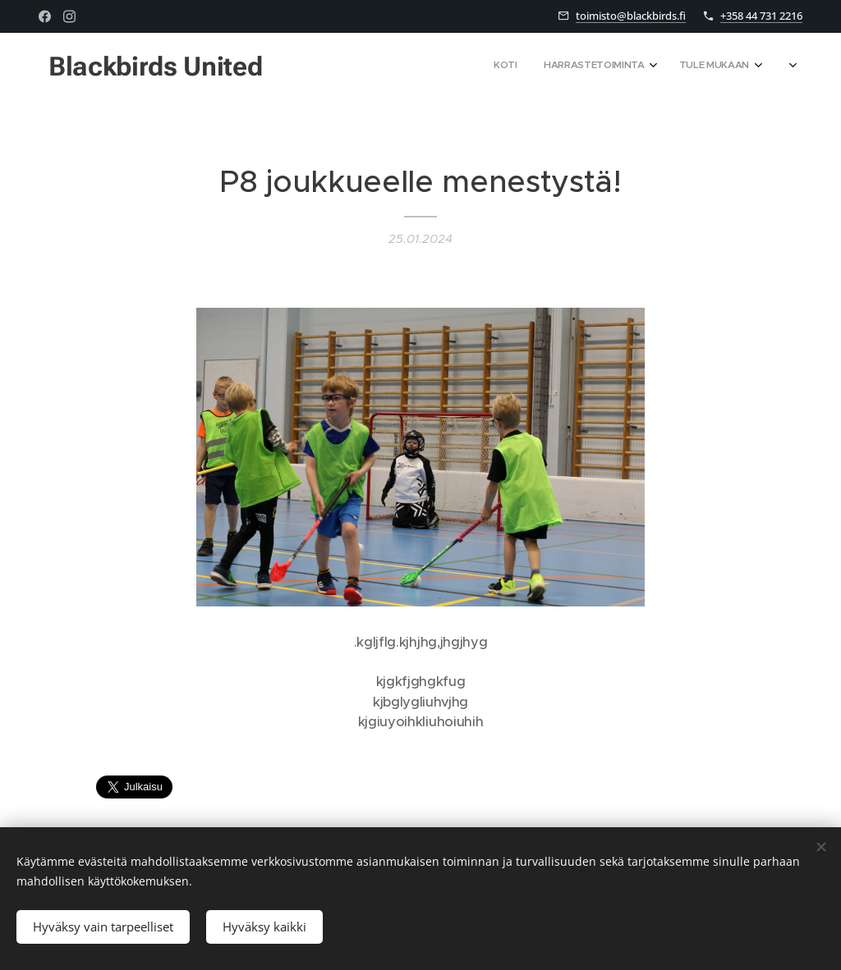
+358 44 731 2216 (761, 15)
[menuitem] (632, 66)
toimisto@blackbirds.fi (631, 15)
